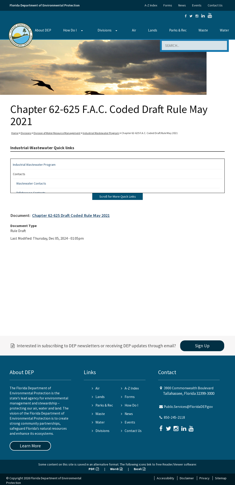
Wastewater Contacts (31, 183)
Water (224, 30)
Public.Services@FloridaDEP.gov (188, 406)
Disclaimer (187, 478)
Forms (167, 5)
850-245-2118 (174, 417)
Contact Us (215, 5)
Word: (116, 469)
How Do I (70, 30)
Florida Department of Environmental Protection (45, 5)
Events (196, 5)
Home (14, 133)
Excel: (139, 469)
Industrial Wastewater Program (101, 133)
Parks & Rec (178, 30)
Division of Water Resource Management (57, 133)
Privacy (204, 478)
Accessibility (165, 478)
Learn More (30, 446)
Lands (152, 30)
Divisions (105, 30)
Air (134, 30)
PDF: (94, 469)
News (182, 5)
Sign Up (202, 345)
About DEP (43, 30)
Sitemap (221, 478)
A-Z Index (151, 5)
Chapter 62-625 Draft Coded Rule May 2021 (71, 215)
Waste (203, 30)
